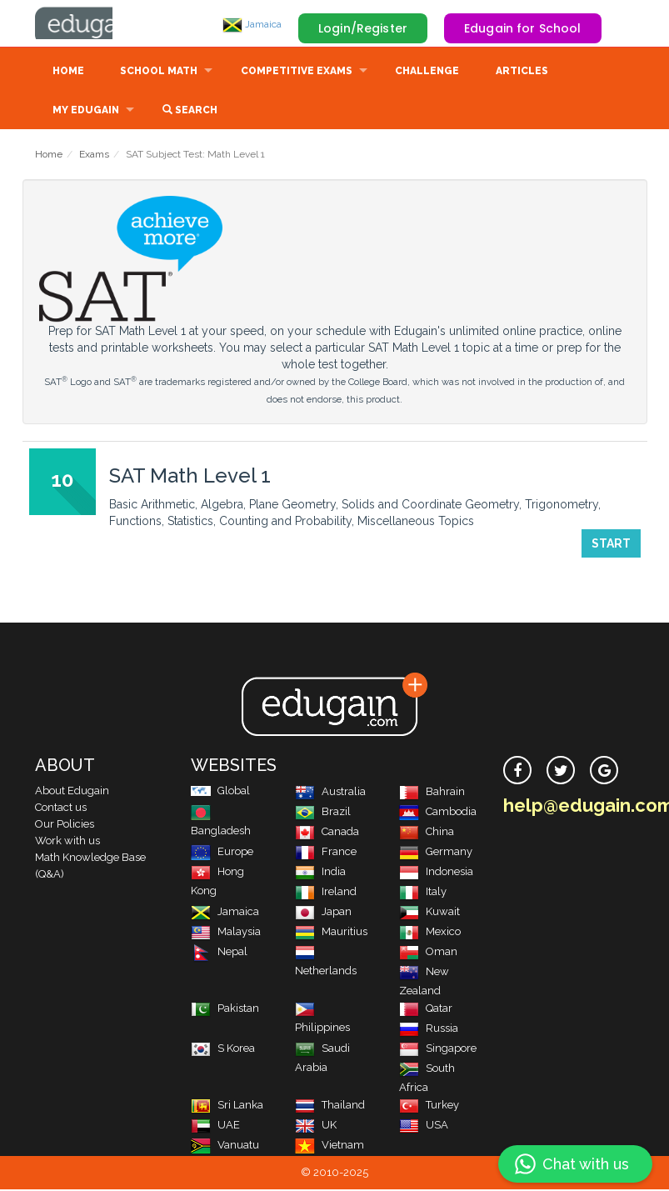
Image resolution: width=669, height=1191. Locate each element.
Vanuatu (225, 1146)
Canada (327, 833)
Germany (435, 853)
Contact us (61, 809)
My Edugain (85, 112)
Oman (428, 953)
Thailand (330, 1106)
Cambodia (438, 813)
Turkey (429, 1106)
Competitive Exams (296, 72)
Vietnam (329, 1146)
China (426, 833)
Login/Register (362, 28)
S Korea (223, 1049)
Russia (428, 1029)
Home (68, 72)
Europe (222, 853)
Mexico (430, 933)
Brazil (323, 813)
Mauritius (331, 933)
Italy (423, 893)
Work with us (67, 842)
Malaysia (226, 933)
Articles (522, 72)
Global (220, 792)
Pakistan (225, 1009)
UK (316, 1126)
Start (611, 545)
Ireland (326, 893)
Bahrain (432, 793)
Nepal (219, 953)
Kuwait (429, 913)
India (320, 873)
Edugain (97, 24)
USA (423, 1126)
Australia (330, 793)
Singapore (438, 1049)
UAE (215, 1126)
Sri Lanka (227, 1106)
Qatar (425, 1009)
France (326, 853)
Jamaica (252, 24)
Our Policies (64, 825)
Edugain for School (523, 28)
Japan (323, 913)
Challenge (427, 72)
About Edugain (72, 792)
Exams (94, 156)
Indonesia (436, 873)
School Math (158, 72)
